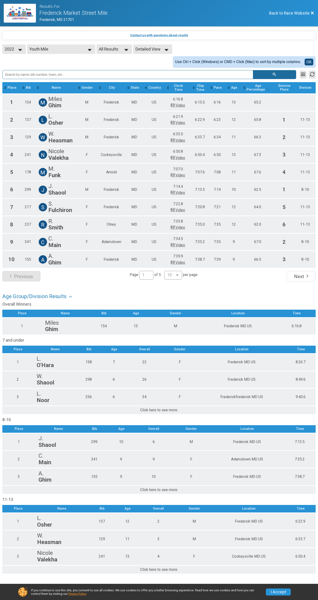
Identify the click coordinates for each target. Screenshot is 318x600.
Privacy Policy (77, 594)
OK (308, 62)
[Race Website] (21, 13)
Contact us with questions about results (159, 35)
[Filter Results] (303, 75)
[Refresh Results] (312, 75)
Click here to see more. (159, 414)
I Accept (278, 592)
